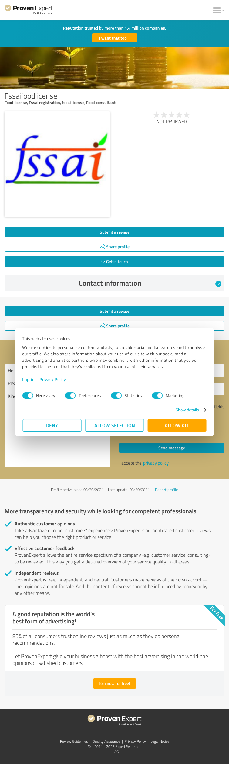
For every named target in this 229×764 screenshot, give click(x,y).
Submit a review (114, 232)
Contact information (150, 283)
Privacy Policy (53, 379)
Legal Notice (159, 741)
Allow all (177, 425)
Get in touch (114, 261)
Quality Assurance (106, 741)
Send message (171, 448)
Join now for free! (114, 683)
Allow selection (114, 425)
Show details (186, 410)
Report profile (166, 489)
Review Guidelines (74, 741)
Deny (52, 425)
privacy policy (156, 463)
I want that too (113, 38)
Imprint (30, 379)
